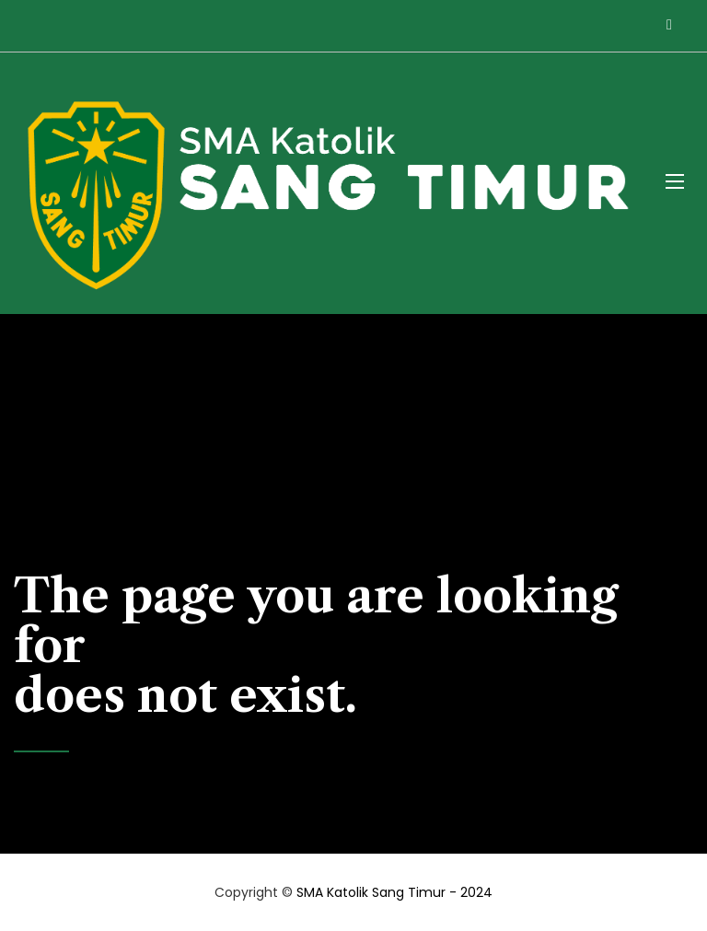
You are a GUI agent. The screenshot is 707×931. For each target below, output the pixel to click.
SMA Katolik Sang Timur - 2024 (394, 892)
